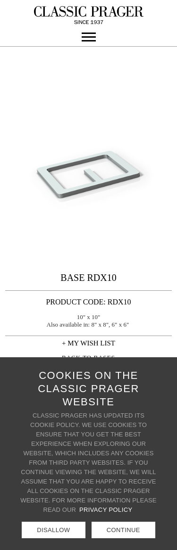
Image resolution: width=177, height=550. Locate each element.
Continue (123, 530)
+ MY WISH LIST (88, 343)
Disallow (53, 530)
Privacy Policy (106, 509)
